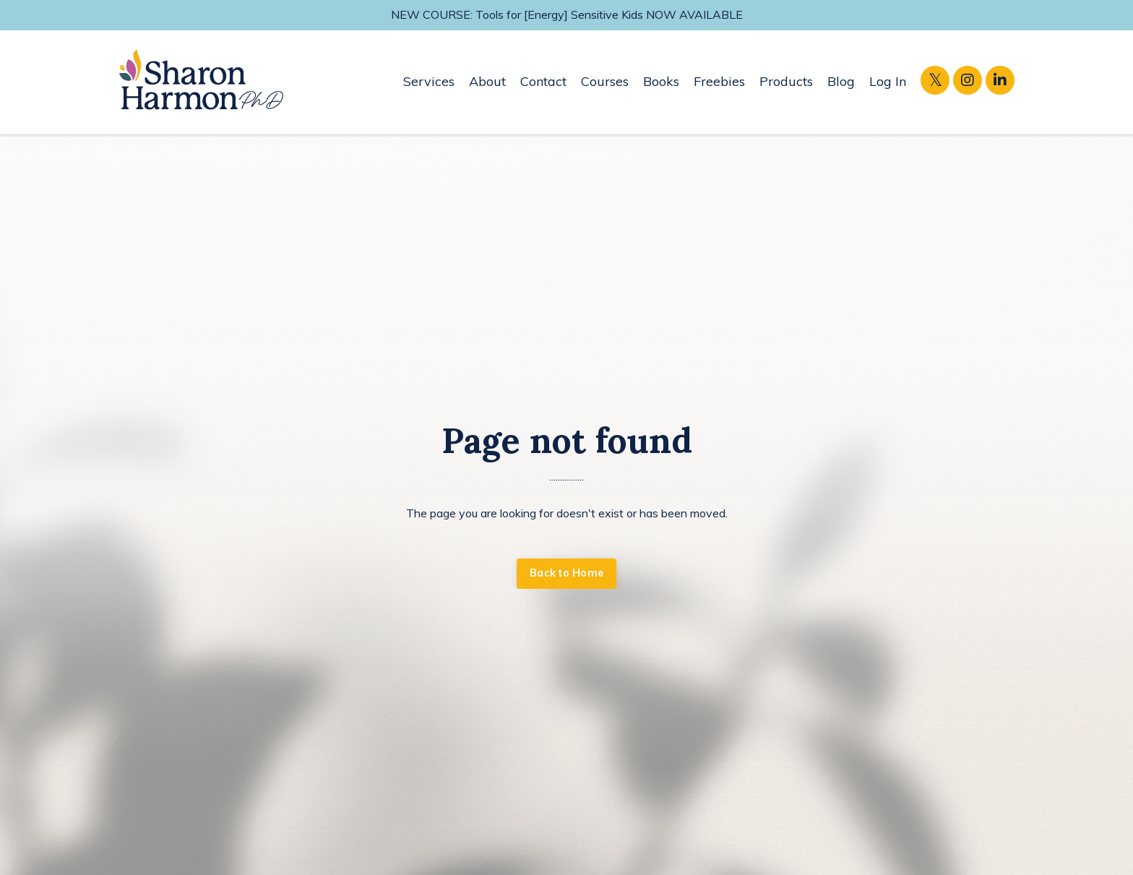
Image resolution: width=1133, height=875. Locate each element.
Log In (887, 81)
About (487, 81)
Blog (841, 81)
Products (786, 81)
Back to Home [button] (566, 572)
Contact (543, 81)
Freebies (719, 81)
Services (429, 81)
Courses (605, 81)
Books (661, 81)
